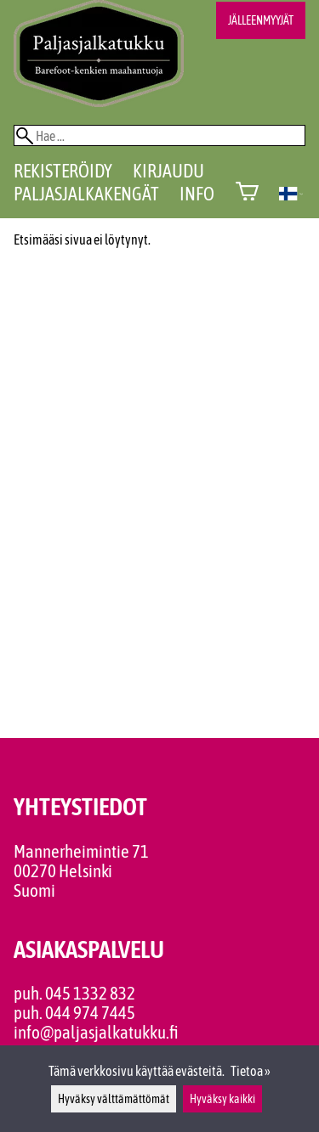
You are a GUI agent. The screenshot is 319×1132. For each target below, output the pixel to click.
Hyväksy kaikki (222, 1099)
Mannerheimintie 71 (81, 851)
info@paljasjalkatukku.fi (96, 1032)
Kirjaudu (168, 171)
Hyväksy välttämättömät (113, 1099)
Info (196, 194)
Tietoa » (251, 1070)
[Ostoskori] (247, 193)
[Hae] (159, 135)
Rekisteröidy (63, 171)
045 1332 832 (90, 993)
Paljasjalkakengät (86, 194)
